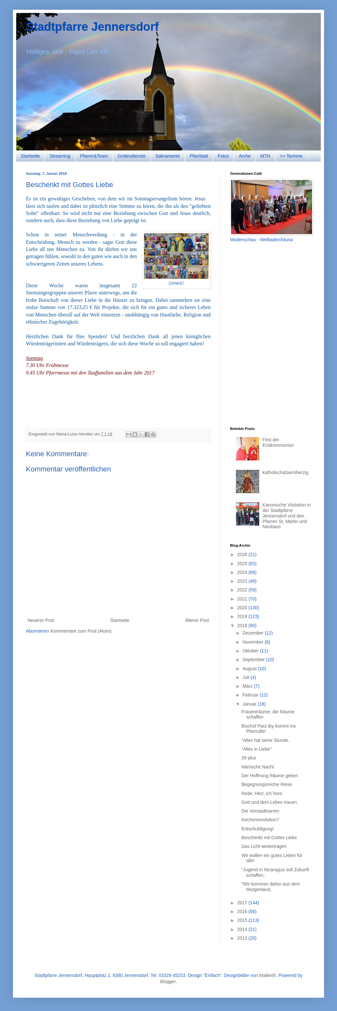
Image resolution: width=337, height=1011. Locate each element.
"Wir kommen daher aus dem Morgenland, (270, 886)
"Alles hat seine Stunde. (265, 740)
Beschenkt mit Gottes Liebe (269, 837)
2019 (243, 616)
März (248, 686)
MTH (265, 156)
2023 (243, 581)
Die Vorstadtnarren (260, 811)
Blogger (167, 981)
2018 (243, 625)
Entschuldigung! (257, 828)
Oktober (251, 650)
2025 (243, 563)
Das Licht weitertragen (263, 846)
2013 (243, 938)
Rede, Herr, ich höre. (262, 793)
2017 (243, 902)
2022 (243, 589)
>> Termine (291, 156)
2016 (243, 911)
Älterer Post (197, 620)
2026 (243, 554)
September (254, 659)
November (253, 642)
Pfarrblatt (199, 156)
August (250, 668)
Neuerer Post (41, 620)
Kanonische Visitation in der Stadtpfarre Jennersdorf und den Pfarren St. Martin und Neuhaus (286, 515)
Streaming (60, 156)
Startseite (30, 156)
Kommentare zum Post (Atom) (81, 631)
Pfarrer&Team (94, 156)
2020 (243, 607)
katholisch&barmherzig (285, 472)
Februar (251, 694)
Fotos (223, 156)
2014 (243, 929)
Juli (246, 677)
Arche (245, 156)
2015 (243, 920)
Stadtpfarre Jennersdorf (92, 26)
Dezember (253, 633)
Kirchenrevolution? (260, 819)
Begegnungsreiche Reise (266, 784)
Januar (250, 704)
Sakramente (168, 156)
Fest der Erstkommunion (278, 442)
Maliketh (267, 975)
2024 (243, 572)
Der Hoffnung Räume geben (269, 775)
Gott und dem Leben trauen (269, 802)
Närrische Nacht (257, 766)
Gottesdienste (131, 156)
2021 (243, 598)
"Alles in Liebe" (256, 749)
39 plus (248, 757)
